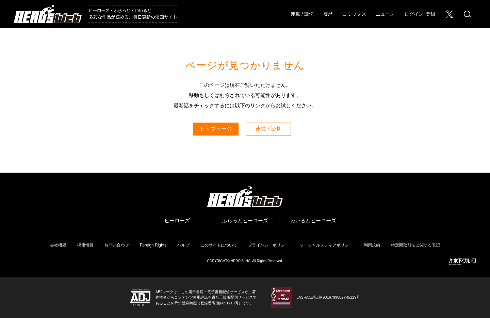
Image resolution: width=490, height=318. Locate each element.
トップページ (215, 129)
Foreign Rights (153, 245)
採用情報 (85, 245)
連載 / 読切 (302, 14)
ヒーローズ (177, 220)
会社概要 (58, 245)
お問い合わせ (116, 245)
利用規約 (372, 245)
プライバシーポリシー (268, 245)
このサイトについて (218, 245)
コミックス (354, 14)
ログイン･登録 (419, 14)
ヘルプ (183, 245)
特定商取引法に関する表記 (415, 245)
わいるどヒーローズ (313, 220)
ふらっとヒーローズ (245, 220)
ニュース (385, 14)
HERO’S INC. (241, 261)
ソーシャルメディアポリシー (326, 245)
